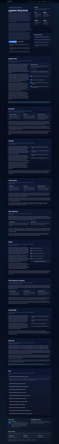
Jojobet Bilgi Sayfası (21, 41)
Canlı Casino (39, 1)
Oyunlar (35, 1)
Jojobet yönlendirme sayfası (13, 437)
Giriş (28, 1)
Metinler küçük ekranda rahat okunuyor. (37, 250)
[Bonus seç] (40, 69)
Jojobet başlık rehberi (41, 437)
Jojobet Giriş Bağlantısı (12, 41)
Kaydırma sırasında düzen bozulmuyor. (37, 258)
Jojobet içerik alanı (26, 437)
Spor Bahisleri (44, 1)
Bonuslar (31, 1)
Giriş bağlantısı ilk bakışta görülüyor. (36, 248)
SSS (50, 1)
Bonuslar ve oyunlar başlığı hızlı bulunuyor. (37, 253)
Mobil (48, 1)
